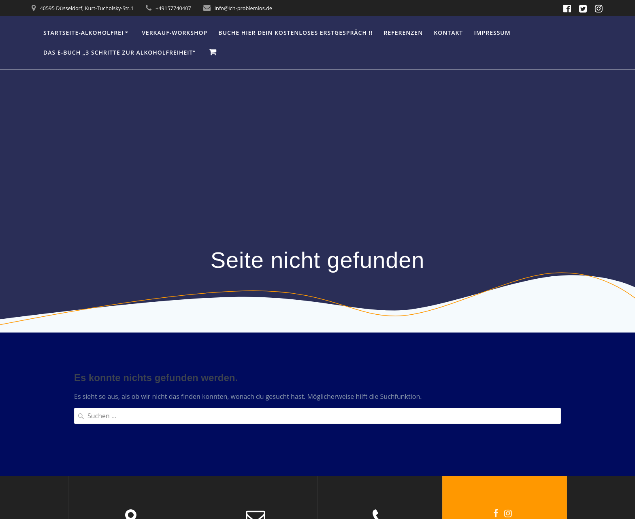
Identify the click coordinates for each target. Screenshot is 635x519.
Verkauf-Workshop (174, 32)
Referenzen (403, 32)
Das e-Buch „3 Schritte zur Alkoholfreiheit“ (119, 52)
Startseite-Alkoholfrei (83, 32)
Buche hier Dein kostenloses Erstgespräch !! (295, 32)
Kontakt (448, 32)
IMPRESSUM (492, 32)
